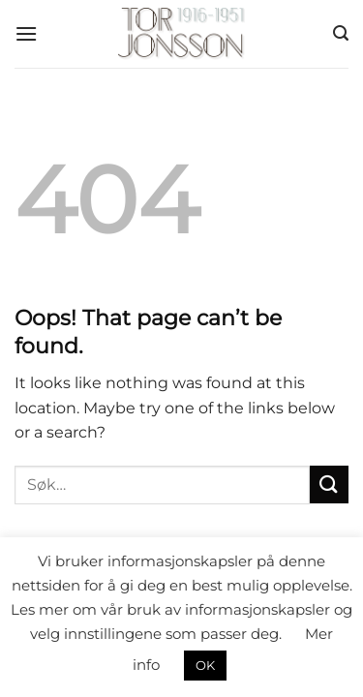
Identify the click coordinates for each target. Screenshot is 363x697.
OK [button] (205, 665)
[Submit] (329, 484)
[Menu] (26, 33)
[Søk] (340, 33)
